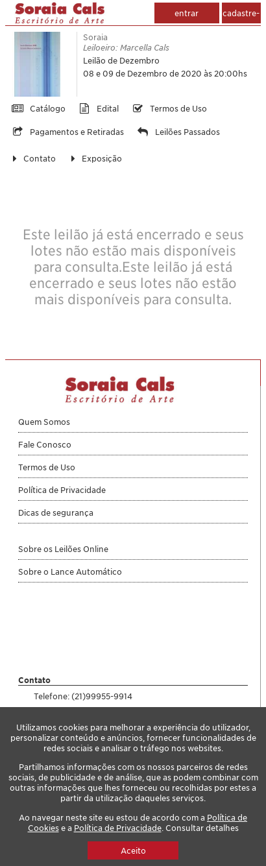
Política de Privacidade (118, 828)
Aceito (133, 850)
